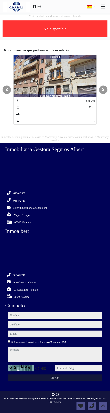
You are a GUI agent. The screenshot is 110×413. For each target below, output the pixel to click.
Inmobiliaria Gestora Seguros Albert (28, 398)
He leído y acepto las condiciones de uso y (38, 342)
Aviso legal (92, 398)
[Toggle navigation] (103, 6)
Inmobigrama (55, 401)
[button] (7, 90)
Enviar (55, 377)
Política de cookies (77, 398)
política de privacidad (56, 342)
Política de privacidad (57, 398)
